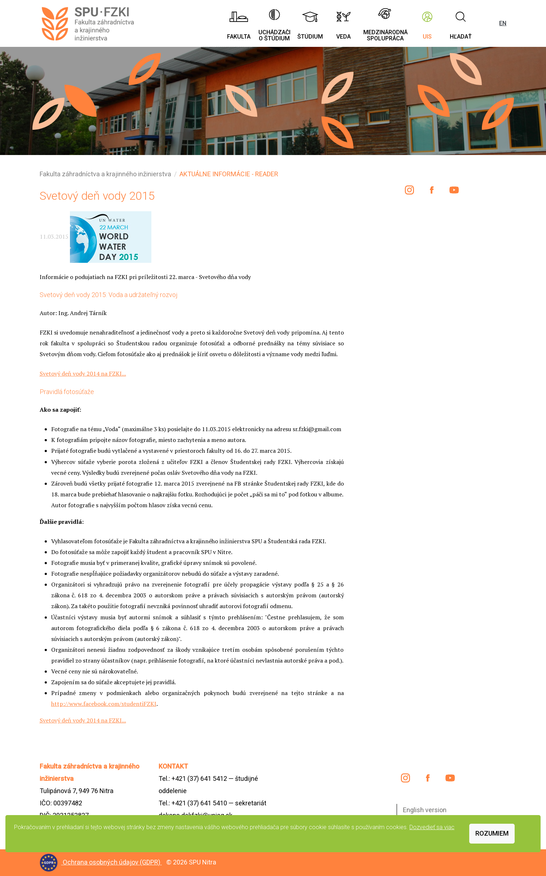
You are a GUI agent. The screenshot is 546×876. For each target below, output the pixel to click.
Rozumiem (492, 833)
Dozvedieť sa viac (431, 827)
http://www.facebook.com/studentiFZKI (103, 704)
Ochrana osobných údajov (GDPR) (112, 862)
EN (502, 23)
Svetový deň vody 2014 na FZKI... (83, 373)
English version (425, 810)
